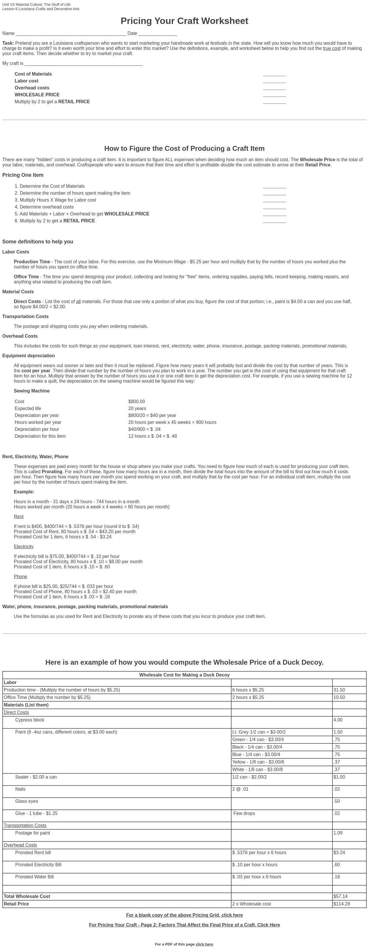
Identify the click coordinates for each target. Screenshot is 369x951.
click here (204, 944)
